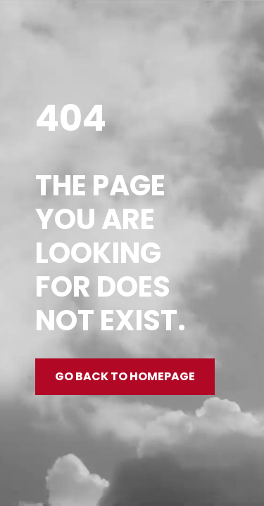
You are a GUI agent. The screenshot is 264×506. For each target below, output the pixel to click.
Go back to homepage (125, 376)
